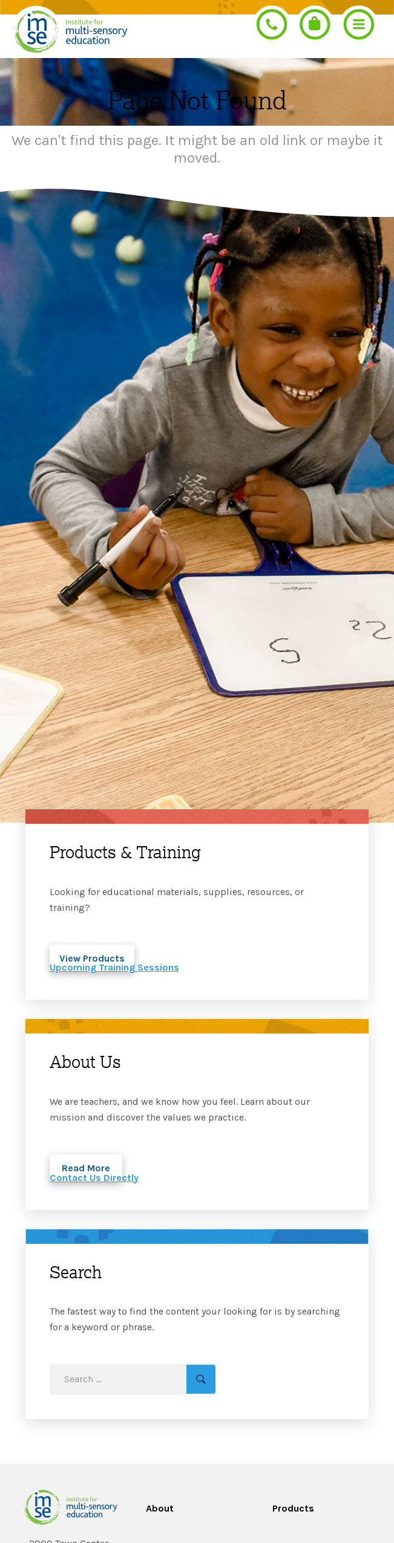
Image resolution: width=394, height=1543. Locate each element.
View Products (92, 958)
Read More (86, 1168)
